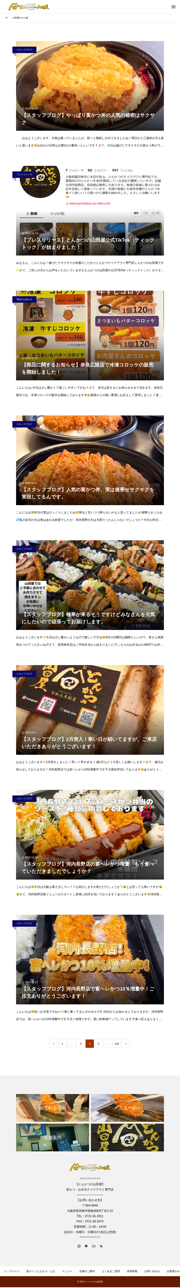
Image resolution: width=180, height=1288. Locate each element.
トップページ (11, 1271)
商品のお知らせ (24, 299)
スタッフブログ (24, 49)
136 (117, 1043)
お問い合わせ (152, 1271)
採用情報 (132, 1271)
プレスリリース (24, 174)
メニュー (67, 1271)
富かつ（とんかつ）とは (40, 1271)
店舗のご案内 (87, 1271)
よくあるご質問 (111, 1271)
